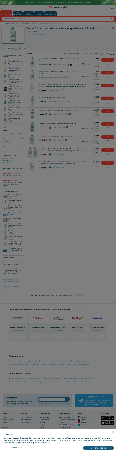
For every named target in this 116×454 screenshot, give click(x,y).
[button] (113, 432)
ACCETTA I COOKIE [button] (98, 448)
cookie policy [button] (28, 440)
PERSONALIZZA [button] (17, 448)
